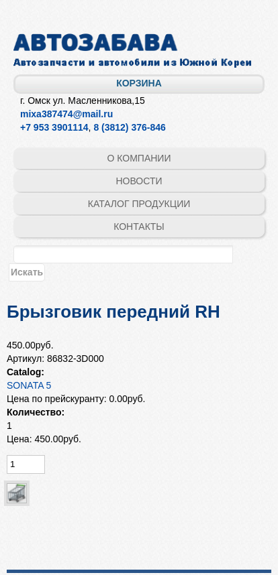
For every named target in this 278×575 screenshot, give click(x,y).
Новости (138, 181)
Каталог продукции (139, 203)
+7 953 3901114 (54, 127)
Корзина (139, 83)
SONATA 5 (29, 385)
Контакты (139, 226)
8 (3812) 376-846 (129, 127)
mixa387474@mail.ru (66, 114)
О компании (139, 158)
